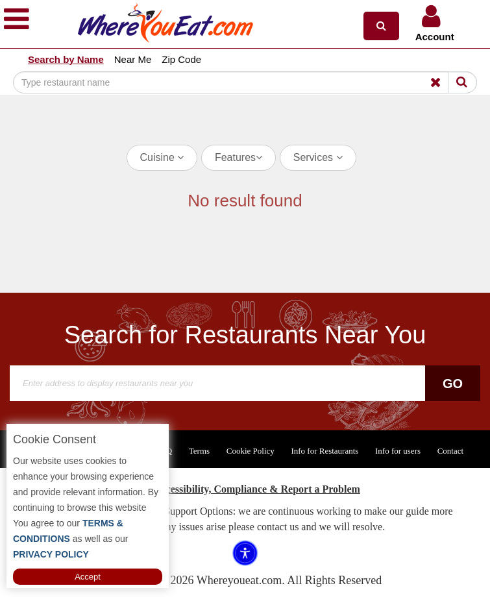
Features (238, 157)
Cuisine (162, 157)
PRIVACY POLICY (51, 554)
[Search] (245, 82)
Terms (199, 451)
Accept (88, 577)
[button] (381, 26)
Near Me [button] (133, 59)
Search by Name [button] (66, 59)
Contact (450, 451)
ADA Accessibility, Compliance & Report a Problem (245, 489)
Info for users (398, 451)
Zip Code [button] (181, 59)
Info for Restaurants (324, 451)
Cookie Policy (251, 451)
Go (453, 383)
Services (318, 157)
